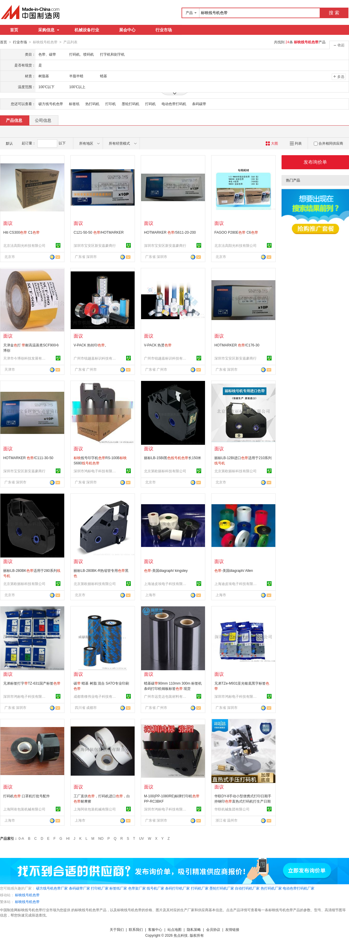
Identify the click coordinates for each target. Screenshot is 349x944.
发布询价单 (315, 161)
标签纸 (74, 104)
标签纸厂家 (118, 888)
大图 (272, 143)
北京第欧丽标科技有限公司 (165, 471)
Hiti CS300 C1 (21, 232)
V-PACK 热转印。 (91, 345)
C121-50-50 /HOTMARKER (99, 232)
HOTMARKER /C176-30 (236, 345)
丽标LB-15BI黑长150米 (172, 458)
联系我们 (136, 929)
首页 (14, 30)
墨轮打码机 (130, 104)
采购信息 (48, 30)
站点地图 (174, 929)
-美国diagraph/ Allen (233, 570)
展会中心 (127, 30)
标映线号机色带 (27, 895)
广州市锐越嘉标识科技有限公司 (96, 358)
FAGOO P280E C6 (236, 232)
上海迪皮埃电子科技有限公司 (166, 584)
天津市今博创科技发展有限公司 (25, 358)
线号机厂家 (155, 888)
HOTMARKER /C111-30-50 (28, 458)
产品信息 (14, 120)
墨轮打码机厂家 (221, 888)
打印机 (110, 104)
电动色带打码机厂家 (298, 888)
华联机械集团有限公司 (232, 809)
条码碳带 (199, 104)
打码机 (150, 104)
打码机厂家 (200, 888)
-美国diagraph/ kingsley (166, 570)
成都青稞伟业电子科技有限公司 (96, 696)
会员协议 (213, 929)
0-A (21, 838)
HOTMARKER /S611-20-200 (170, 232)
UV (141, 838)
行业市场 (163, 30)
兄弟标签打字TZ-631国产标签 (31, 683)
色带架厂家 (137, 888)
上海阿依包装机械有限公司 (24, 809)
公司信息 (43, 120)
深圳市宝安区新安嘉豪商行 (95, 245)
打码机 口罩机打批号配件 (26, 796)
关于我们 (117, 929)
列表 (296, 143)
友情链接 (232, 929)
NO (101, 838)
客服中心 (155, 929)
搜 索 (334, 12)
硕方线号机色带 (50, 104)
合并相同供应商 (328, 143)
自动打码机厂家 (247, 888)
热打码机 (92, 104)
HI (68, 838)
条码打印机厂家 (177, 888)
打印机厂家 (100, 888)
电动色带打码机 (174, 104)
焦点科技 (181, 935)
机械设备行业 (86, 30)
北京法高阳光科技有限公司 (24, 245)
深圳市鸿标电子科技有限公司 (96, 471)
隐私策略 (194, 929)
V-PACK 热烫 (158, 345)
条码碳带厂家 (79, 888)
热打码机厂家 (271, 888)
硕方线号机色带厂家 (52, 888)
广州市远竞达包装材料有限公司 (166, 696)
